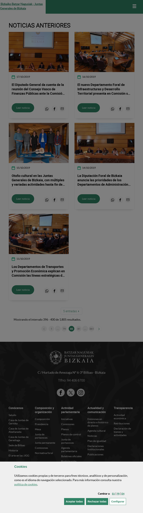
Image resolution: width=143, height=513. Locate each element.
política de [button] (25, 484)
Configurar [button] (118, 501)
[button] (113, 494)
